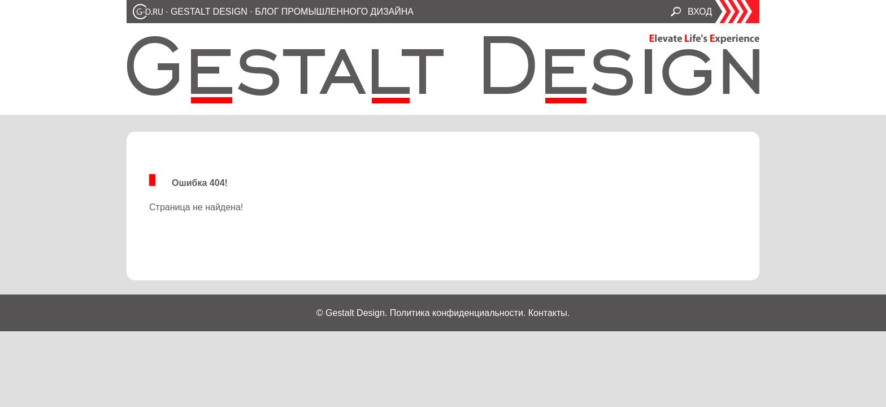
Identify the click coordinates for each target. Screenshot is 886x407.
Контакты (547, 313)
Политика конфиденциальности (456, 313)
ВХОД (700, 11)
